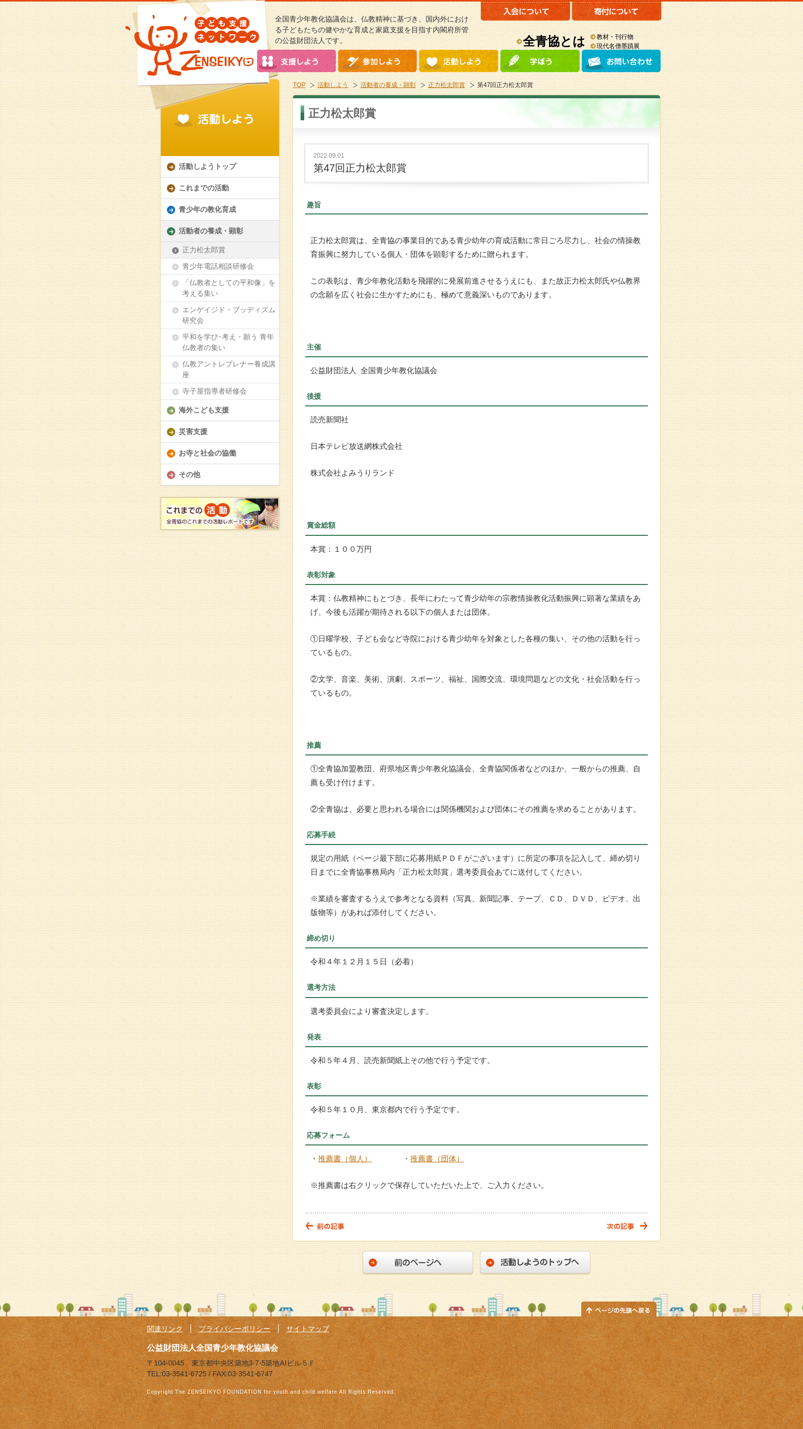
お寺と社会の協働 (207, 453)
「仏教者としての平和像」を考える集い (229, 287)
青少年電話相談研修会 (218, 266)
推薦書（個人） (345, 1158)
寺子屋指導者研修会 (214, 391)
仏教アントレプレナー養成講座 (229, 369)
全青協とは (554, 41)
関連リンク (165, 1329)
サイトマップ (307, 1329)
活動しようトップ (207, 166)
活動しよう (333, 85)
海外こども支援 (204, 410)
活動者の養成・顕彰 (388, 85)
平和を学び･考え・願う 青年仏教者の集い (228, 342)
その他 (189, 474)
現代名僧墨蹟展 (618, 46)
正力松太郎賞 (446, 85)
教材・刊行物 (615, 36)
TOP (299, 85)
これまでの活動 (204, 188)
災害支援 (193, 431)
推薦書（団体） (437, 1158)
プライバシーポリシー (234, 1329)
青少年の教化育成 (207, 209)
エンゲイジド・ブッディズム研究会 (229, 315)
